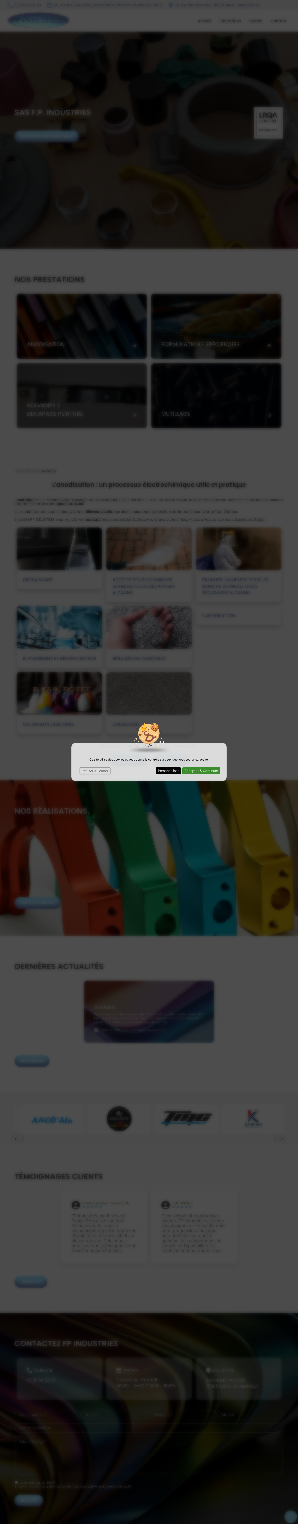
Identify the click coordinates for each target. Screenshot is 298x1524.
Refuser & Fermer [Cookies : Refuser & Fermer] (95, 771)
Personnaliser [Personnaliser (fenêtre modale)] (168, 771)
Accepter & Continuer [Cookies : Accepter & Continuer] (201, 771)
